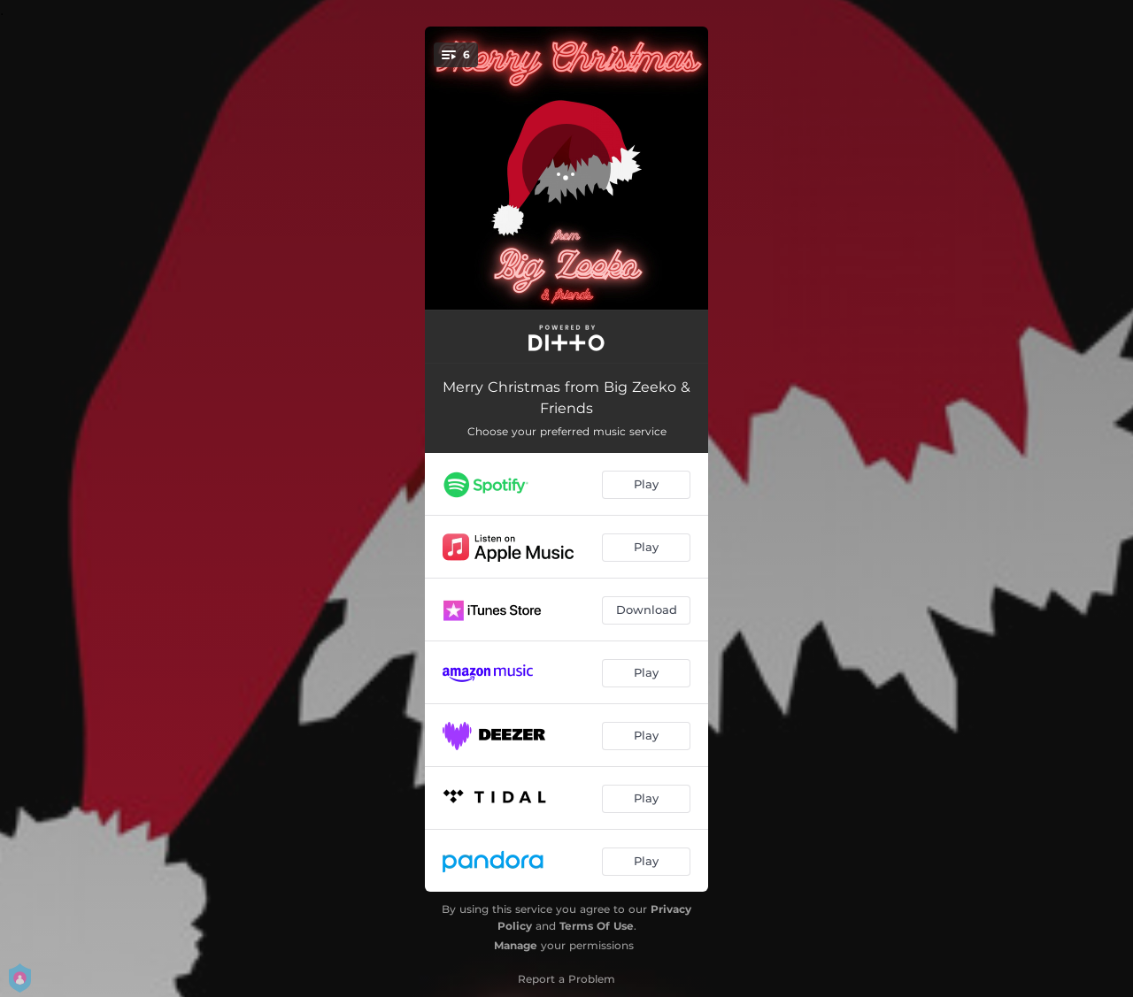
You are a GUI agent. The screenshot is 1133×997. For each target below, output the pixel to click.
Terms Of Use (596, 925)
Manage (515, 945)
